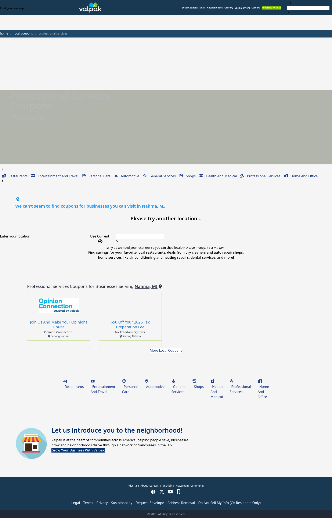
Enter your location (15, 236)
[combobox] (308, 7)
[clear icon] (117, 241)
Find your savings (12, 8)
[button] (242, 8)
